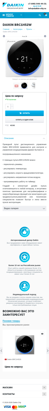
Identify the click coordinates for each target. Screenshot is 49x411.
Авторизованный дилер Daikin (24, 240)
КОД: (7, 125)
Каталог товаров (10, 15)
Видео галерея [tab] (24, 207)
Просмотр (42, 334)
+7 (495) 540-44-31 (37, 4)
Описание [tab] (24, 137)
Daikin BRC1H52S (14, 359)
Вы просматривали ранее (16, 325)
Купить (26, 113)
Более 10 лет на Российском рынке (24, 265)
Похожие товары (11, 321)
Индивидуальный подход (24, 294)
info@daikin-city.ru (37, 8)
